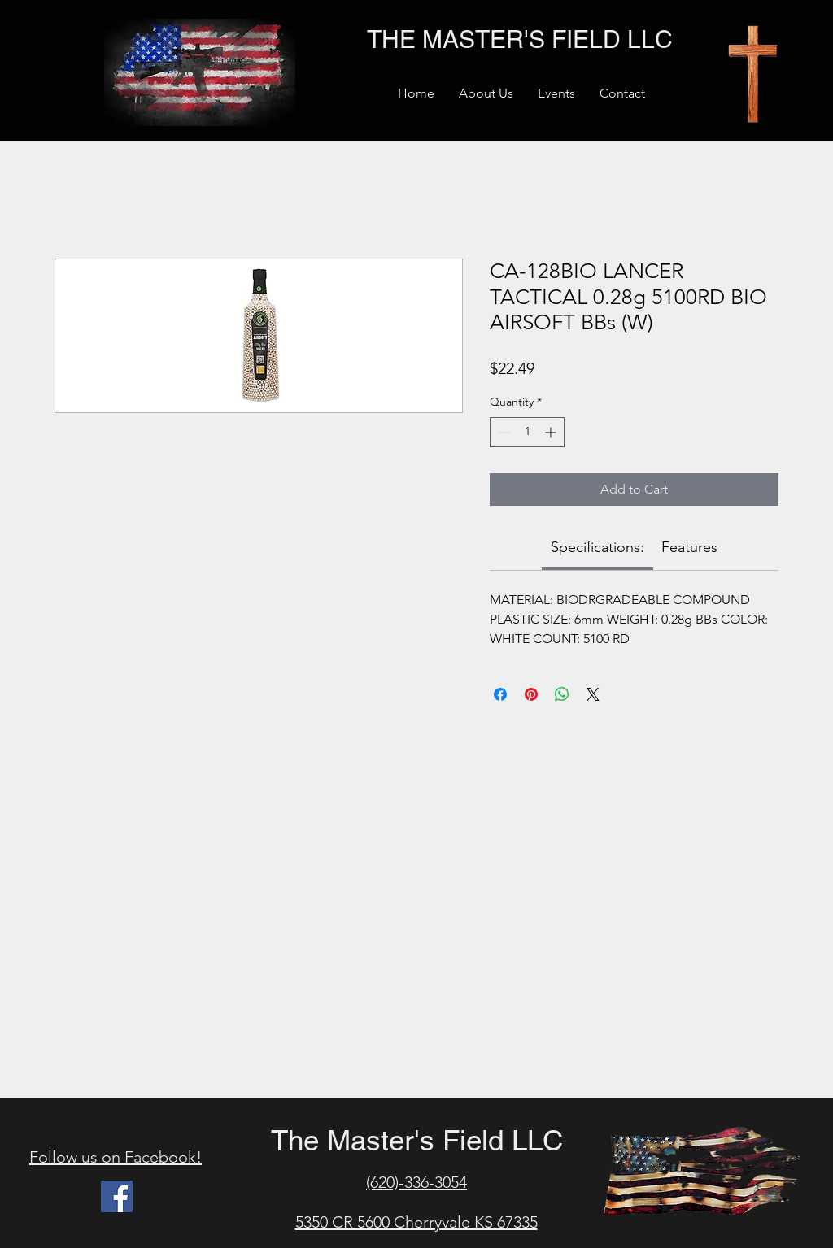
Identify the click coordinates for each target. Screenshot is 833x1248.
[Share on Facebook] (500, 694)
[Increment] (552, 432)
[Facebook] (117, 1196)
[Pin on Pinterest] (531, 694)
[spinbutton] (527, 432)
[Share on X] (593, 694)
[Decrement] (502, 432)
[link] (597, 547)
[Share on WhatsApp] (562, 694)
